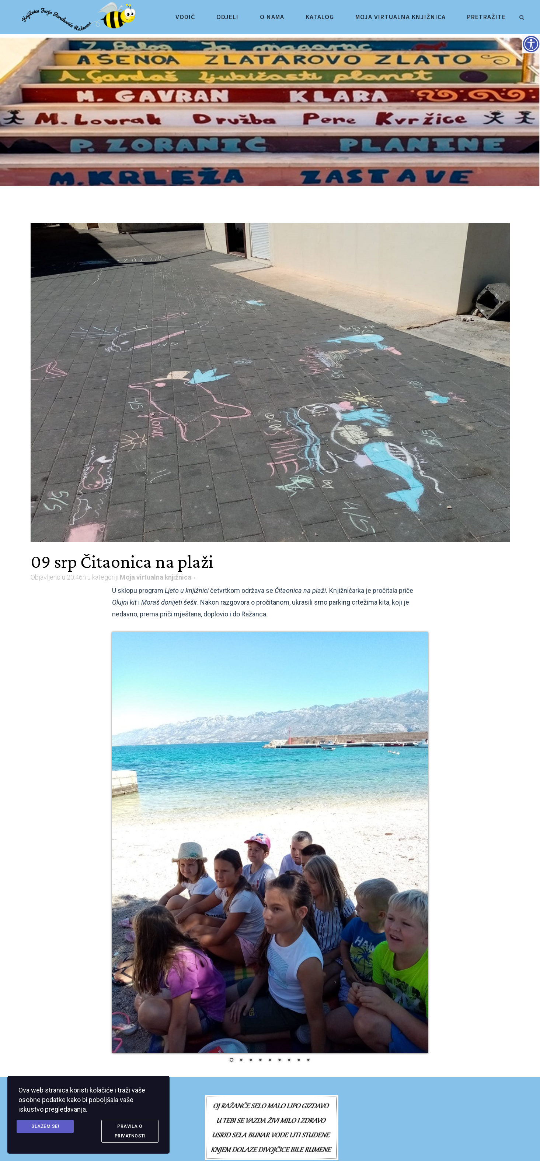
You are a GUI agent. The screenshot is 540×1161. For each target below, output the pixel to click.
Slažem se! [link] (45, 1126)
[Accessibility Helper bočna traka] (531, 44)
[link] (521, 16)
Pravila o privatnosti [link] (130, 1131)
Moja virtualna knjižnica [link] (155, 577)
